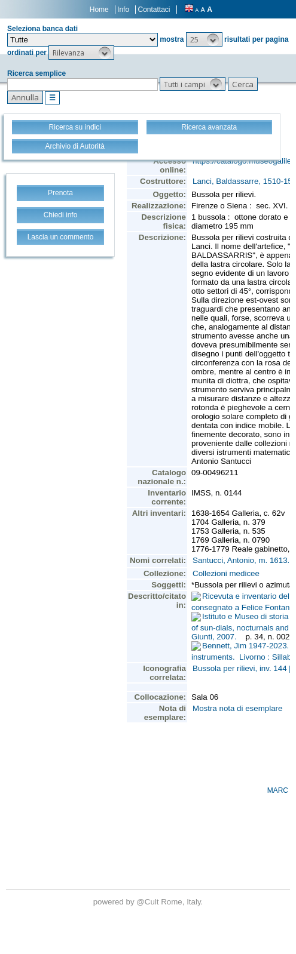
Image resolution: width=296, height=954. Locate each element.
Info (123, 9)
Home (99, 9)
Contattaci (154, 9)
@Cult (148, 901)
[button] (204, 39)
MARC (277, 790)
